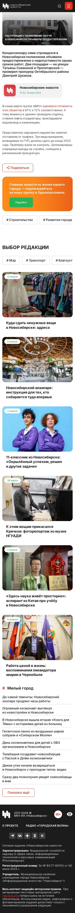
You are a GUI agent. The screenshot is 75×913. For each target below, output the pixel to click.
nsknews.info (10, 895)
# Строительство (19, 220)
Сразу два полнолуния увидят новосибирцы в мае (37, 779)
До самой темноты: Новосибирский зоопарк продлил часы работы (30, 699)
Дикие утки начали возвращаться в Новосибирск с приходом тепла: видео (34, 767)
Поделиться (17, 168)
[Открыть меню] (69, 6)
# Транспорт (36, 260)
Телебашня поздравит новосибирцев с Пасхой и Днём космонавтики (31, 756)
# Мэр (11, 260)
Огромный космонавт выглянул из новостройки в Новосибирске (28, 710)
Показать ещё (18, 792)
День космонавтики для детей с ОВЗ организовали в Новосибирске (31, 745)
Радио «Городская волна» (47, 825)
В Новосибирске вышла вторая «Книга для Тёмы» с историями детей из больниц (35, 722)
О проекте (10, 825)
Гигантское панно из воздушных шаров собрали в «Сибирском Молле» (33, 733)
